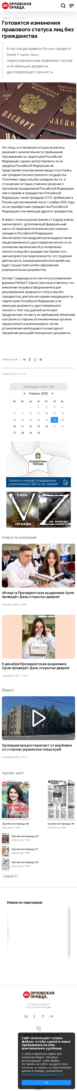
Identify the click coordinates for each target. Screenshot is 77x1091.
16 (38, 419)
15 (30, 419)
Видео (8, 690)
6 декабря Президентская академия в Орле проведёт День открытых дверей (35, 666)
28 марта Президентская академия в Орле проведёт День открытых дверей (38, 595)
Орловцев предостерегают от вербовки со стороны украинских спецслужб (37, 747)
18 (54, 419)
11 (54, 413)
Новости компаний (19, 537)
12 (62, 413)
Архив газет (13, 772)
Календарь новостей (38, 386)
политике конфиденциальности (42, 1074)
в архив (10, 876)
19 (62, 419)
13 (14, 419)
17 (46, 419)
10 (46, 413)
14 (22, 419)
